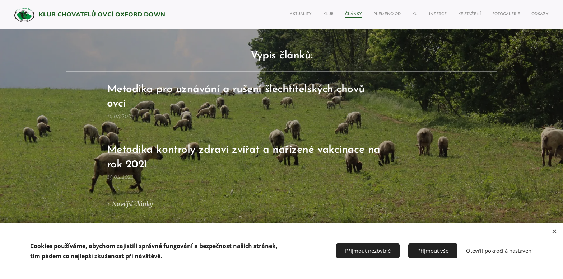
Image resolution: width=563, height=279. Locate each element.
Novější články (132, 204)
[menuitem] (458, 15)
